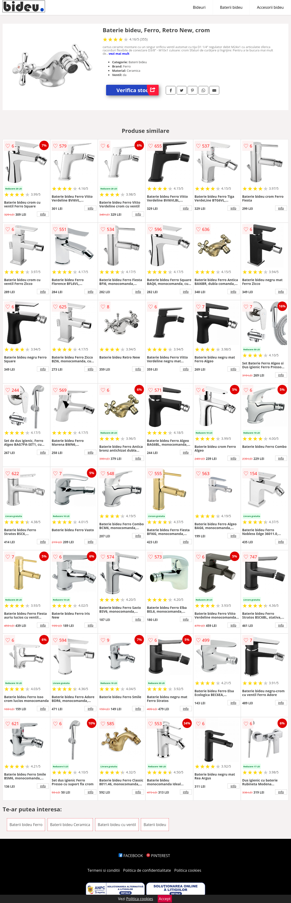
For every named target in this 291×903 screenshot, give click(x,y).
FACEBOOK (131, 855)
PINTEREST (158, 855)
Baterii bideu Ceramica (70, 824)
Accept (165, 898)
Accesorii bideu (270, 7)
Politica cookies (187, 870)
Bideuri (199, 7)
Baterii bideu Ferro (25, 824)
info (43, 214)
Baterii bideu (231, 7)
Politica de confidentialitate (147, 870)
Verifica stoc (137, 90)
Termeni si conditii (103, 870)
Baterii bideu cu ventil (117, 824)
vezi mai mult (119, 53)
